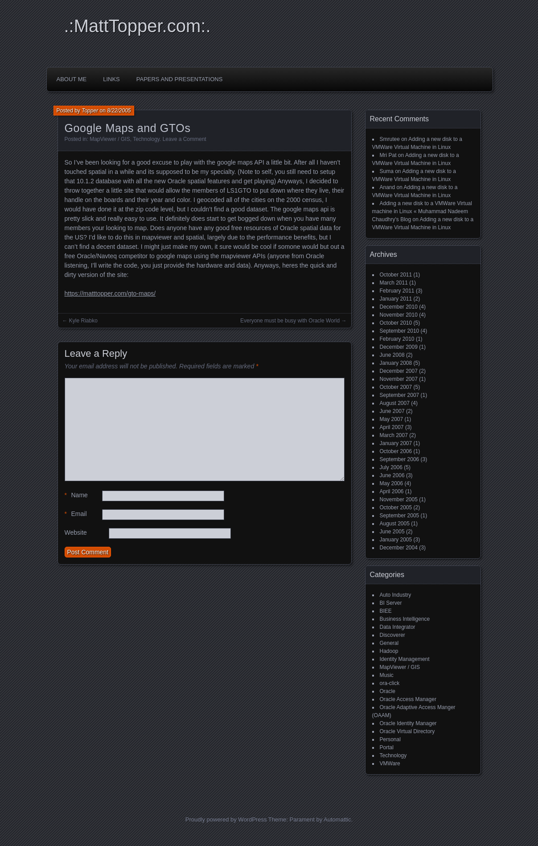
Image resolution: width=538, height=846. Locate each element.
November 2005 (399, 499)
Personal (390, 739)
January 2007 (396, 443)
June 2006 (392, 475)
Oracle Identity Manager (408, 723)
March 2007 (394, 435)
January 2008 (396, 363)
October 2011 (396, 275)
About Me (72, 79)
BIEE (386, 611)
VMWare (390, 763)
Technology (146, 139)
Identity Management (405, 659)
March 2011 (394, 283)
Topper (90, 110)
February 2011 (397, 291)
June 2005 (392, 531)
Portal (387, 747)
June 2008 (392, 355)
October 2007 (396, 387)
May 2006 (391, 483)
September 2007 (399, 395)
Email (76, 514)
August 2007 (395, 403)
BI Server (391, 603)
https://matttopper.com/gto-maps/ (110, 293)
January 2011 (396, 299)
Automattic (337, 819)
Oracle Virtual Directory (407, 731)
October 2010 (396, 323)
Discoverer (392, 635)
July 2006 (391, 467)
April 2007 (392, 427)
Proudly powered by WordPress (226, 819)
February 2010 (397, 339)
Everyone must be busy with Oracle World (290, 321)
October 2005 (396, 507)
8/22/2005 (119, 110)
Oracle (387, 691)
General (389, 643)
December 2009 (399, 347)
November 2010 (399, 315)
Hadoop (389, 651)
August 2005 (395, 523)
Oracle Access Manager (408, 699)
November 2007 (399, 379)
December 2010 (399, 307)
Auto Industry (395, 595)
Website (76, 532)
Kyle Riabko (83, 321)
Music (387, 675)
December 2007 (399, 371)
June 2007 (392, 411)
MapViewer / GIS (110, 139)
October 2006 (396, 451)
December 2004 (399, 548)
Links (111, 79)
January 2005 (396, 539)
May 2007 (391, 419)
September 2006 (399, 459)
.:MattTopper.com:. (137, 26)
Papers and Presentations (179, 79)
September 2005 (399, 515)
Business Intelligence (405, 619)
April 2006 (392, 491)
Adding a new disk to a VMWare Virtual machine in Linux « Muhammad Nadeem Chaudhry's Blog (422, 211)
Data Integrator (397, 627)
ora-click (390, 683)
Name (76, 495)
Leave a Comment (184, 139)
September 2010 (399, 331)
